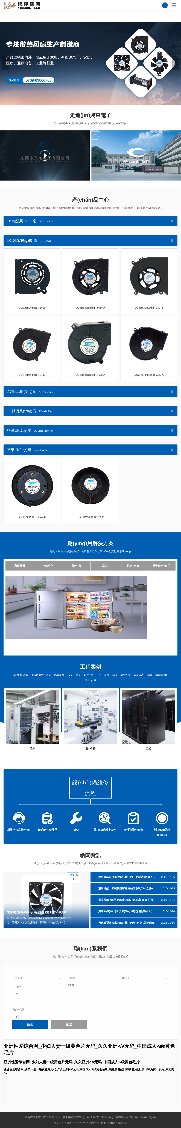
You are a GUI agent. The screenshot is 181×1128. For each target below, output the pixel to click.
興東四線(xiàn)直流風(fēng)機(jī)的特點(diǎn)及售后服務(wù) (134, 911)
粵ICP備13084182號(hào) (143, 1117)
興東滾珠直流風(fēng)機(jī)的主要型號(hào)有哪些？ (129, 876)
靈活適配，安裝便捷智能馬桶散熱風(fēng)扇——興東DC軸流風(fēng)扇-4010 (137, 888)
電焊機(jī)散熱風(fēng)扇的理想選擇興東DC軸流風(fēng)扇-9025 (39, 912)
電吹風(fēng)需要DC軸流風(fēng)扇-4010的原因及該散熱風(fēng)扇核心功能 (137, 899)
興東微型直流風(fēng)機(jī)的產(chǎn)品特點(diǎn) (128, 922)
